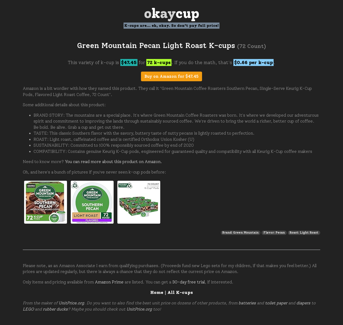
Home (156, 292)
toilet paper (276, 303)
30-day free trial (188, 282)
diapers (303, 303)
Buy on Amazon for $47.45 (171, 76)
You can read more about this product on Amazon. (113, 161)
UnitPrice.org (71, 303)
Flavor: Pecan (274, 232)
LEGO (28, 309)
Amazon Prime (109, 282)
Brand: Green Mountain (240, 232)
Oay (171, 13)
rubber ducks (55, 309)
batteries (247, 303)
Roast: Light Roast (303, 232)
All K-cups (180, 292)
